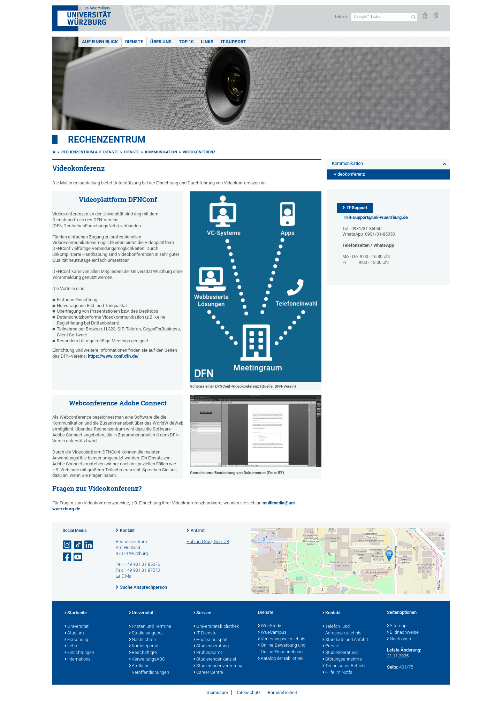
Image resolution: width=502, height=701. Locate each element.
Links (207, 41)
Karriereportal (143, 646)
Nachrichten (142, 640)
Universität (76, 627)
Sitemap (396, 626)
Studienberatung (211, 646)
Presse (330, 646)
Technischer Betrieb (343, 666)
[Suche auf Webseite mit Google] (384, 17)
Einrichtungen (79, 653)
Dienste (134, 41)
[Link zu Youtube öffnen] (78, 557)
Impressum (216, 692)
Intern (341, 16)
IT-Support (233, 41)
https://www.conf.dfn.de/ (113, 356)
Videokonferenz (199, 152)
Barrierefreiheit (282, 692)
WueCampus (272, 633)
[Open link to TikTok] (78, 545)
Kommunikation (161, 152)
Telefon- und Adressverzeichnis (342, 630)
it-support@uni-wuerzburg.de (378, 217)
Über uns (161, 41)
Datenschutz (247, 692)
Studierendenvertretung (217, 666)
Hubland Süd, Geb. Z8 (208, 541)
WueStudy (269, 626)
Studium (74, 633)
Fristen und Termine (150, 627)
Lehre (71, 646)
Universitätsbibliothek (216, 627)
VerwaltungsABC (147, 659)
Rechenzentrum (106, 139)
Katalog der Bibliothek (280, 659)
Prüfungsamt (207, 653)
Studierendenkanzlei (214, 659)
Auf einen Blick (100, 41)
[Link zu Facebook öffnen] (68, 557)
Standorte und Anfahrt (345, 640)
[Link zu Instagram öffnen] (68, 545)
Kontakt (127, 530)
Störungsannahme (342, 659)
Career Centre (208, 673)
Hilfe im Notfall (338, 673)
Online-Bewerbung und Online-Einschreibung (281, 648)
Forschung (76, 640)
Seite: (392, 667)
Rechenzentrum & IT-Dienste (90, 152)
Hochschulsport (210, 640)
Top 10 (186, 41)
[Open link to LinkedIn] (89, 545)
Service (202, 613)
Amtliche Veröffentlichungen (149, 669)
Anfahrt (198, 530)
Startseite (75, 613)
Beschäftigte (143, 653)
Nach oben (399, 639)
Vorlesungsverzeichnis (281, 639)
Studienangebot (146, 633)
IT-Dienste (204, 633)
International (78, 659)
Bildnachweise (403, 633)
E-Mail (127, 576)
